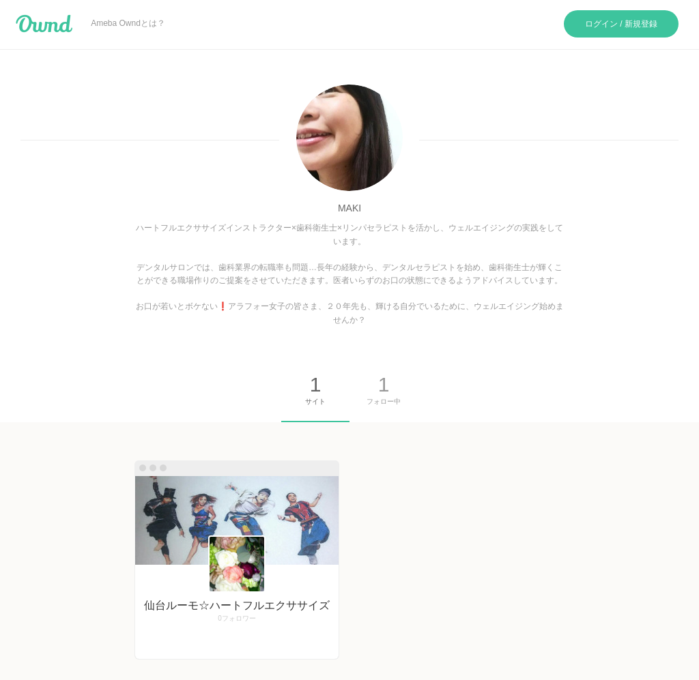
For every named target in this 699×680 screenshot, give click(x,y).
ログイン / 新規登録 (621, 24)
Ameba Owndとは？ (128, 23)
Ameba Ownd (44, 24)
